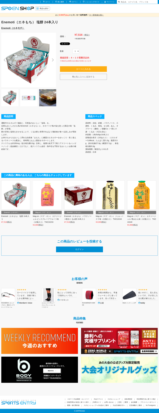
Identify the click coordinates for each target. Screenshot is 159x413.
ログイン (74, 2)
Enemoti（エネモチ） (13, 28)
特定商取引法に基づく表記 (146, 399)
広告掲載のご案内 (135, 405)
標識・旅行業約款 (73, 405)
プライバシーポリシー (148, 402)
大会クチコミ (98, 399)
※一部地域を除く (96, 15)
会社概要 (134, 402)
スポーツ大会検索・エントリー (78, 399)
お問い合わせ (109, 402)
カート (47, 2)
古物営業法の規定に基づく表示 (78, 402)
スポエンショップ (114, 399)
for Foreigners (151, 405)
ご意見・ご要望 (122, 402)
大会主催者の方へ (119, 405)
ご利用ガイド (96, 402)
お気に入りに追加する (83, 77)
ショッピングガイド (92, 2)
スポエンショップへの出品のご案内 (96, 405)
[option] (28, 60)
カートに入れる (83, 69)
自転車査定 (128, 399)
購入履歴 (61, 2)
